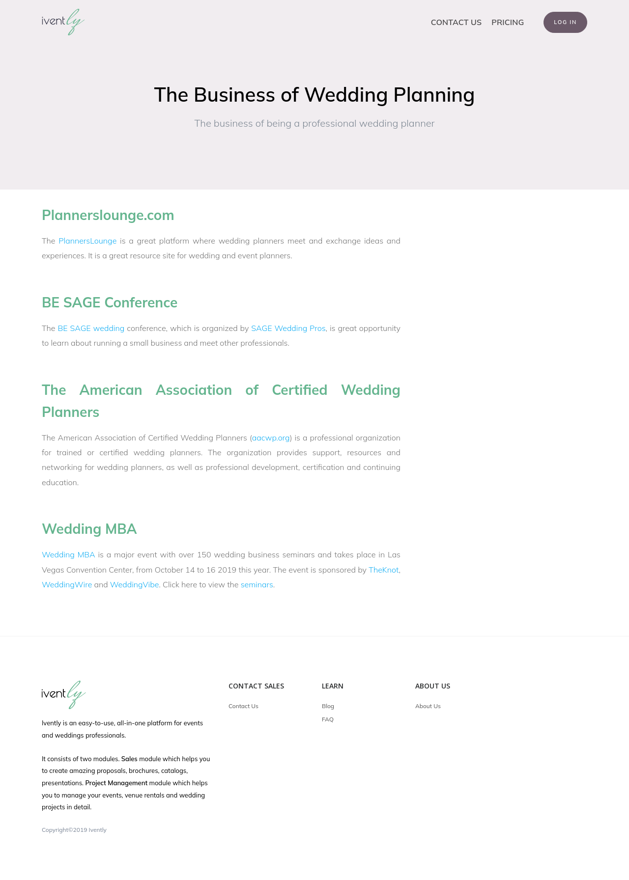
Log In (565, 22)
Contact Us (456, 22)
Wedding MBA (68, 554)
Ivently (98, 829)
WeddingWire (67, 584)
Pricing (507, 22)
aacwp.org (271, 437)
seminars (257, 584)
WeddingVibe (134, 584)
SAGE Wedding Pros (288, 328)
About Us (428, 706)
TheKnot (384, 570)
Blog (328, 706)
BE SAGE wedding (90, 328)
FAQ (328, 719)
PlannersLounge (87, 241)
